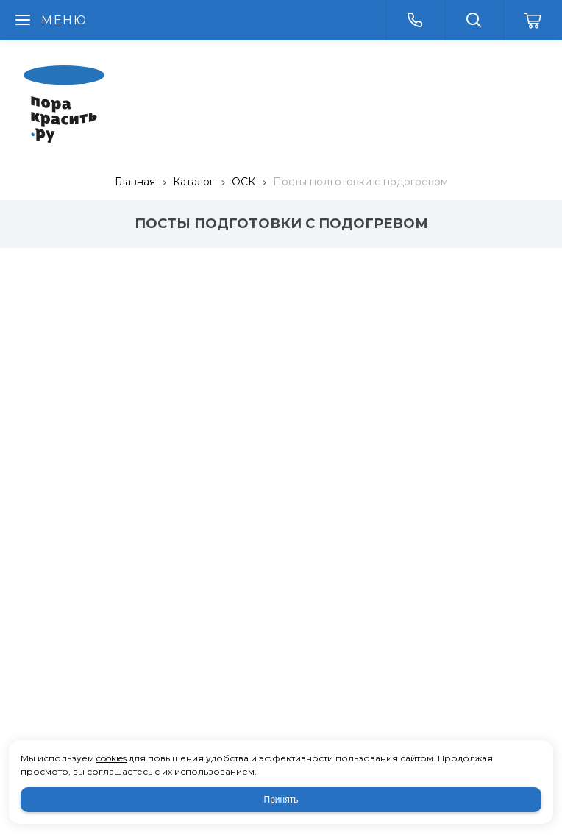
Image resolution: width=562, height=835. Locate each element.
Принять (281, 800)
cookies (111, 758)
